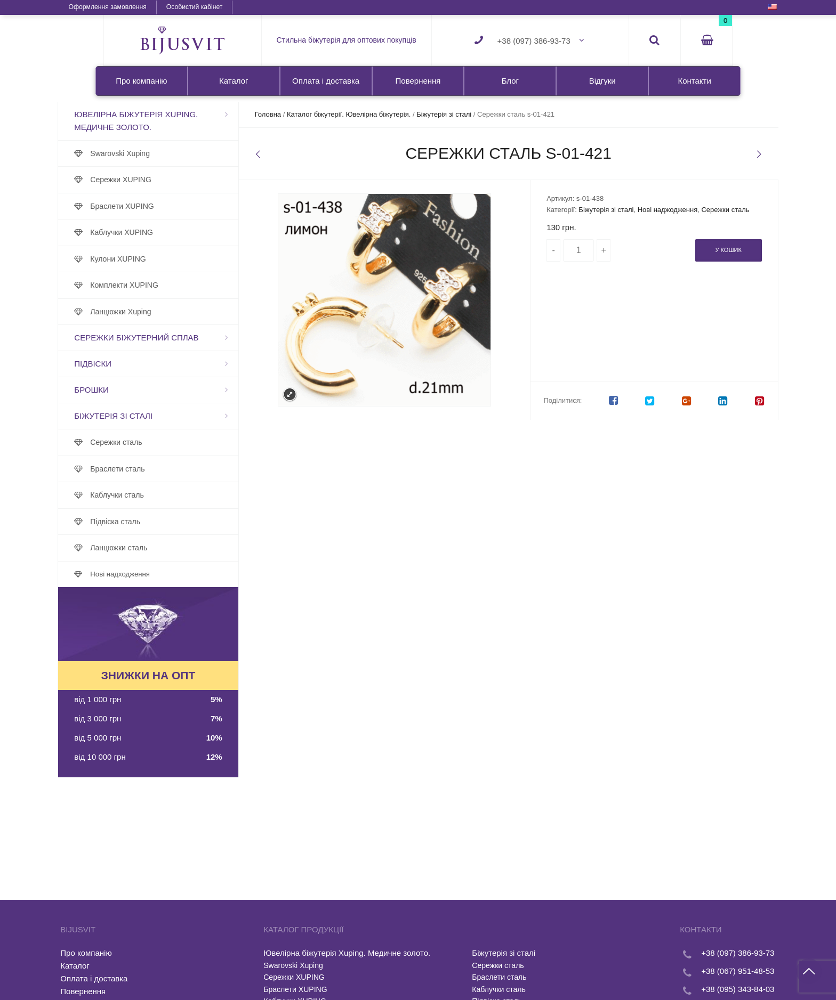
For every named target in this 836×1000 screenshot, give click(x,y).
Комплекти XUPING (170, 285)
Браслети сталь (163, 469)
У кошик (683, 261)
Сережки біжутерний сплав (182, 337)
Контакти (694, 80)
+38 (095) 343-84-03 (692, 989)
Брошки (137, 389)
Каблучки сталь (162, 495)
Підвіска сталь (161, 521)
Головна (291, 114)
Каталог (233, 80)
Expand (294, 394)
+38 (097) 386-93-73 (533, 40)
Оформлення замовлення (152, 7)
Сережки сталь (162, 442)
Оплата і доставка (325, 80)
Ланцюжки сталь (164, 547)
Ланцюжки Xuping (166, 311)
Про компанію (141, 80)
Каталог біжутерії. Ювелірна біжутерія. (371, 114)
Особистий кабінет (239, 7)
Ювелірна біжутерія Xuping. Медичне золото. (182, 121)
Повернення (418, 80)
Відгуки (602, 80)
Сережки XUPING (166, 179)
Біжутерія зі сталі (159, 415)
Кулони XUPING (163, 259)
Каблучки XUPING (167, 232)
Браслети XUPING (167, 206)
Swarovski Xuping (166, 153)
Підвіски (138, 363)
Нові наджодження (653, 210)
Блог (510, 80)
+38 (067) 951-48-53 (692, 970)
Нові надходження (166, 574)
